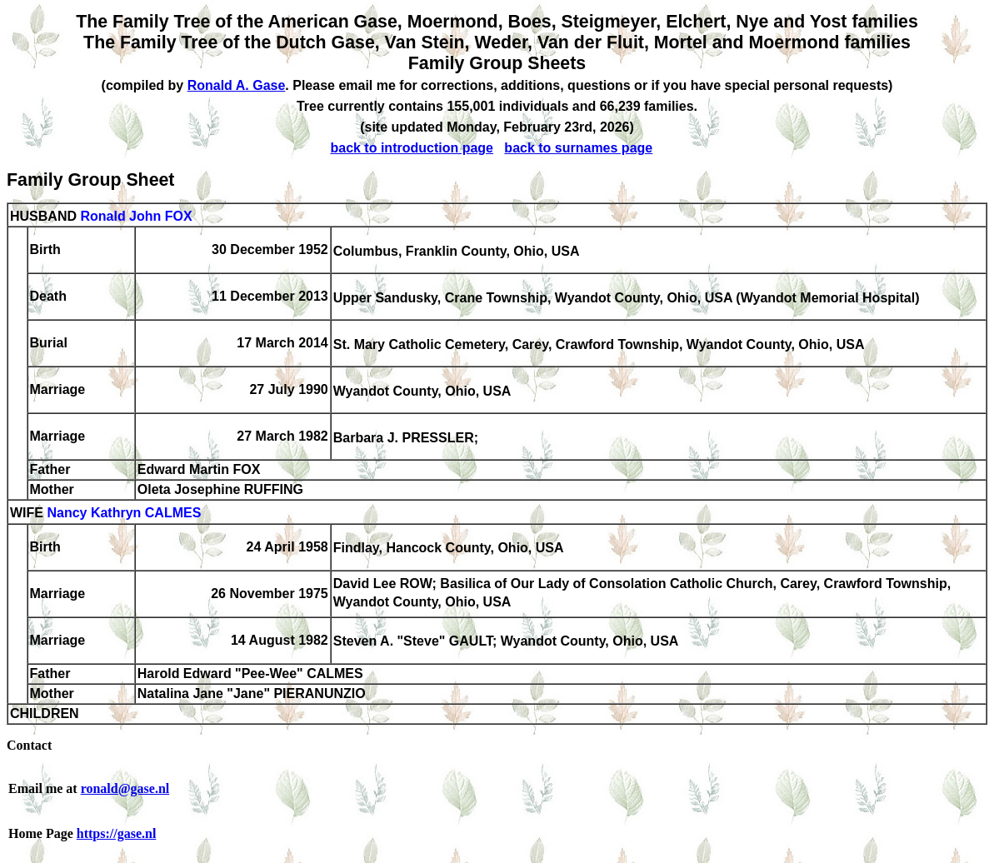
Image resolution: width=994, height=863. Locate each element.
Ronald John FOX (136, 216)
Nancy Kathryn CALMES (124, 513)
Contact (29, 745)
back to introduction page (411, 148)
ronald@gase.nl (125, 788)
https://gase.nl (117, 833)
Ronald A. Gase (236, 85)
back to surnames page (578, 148)
